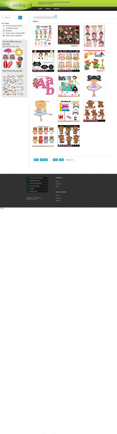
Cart (40, 8)
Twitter (57, 195)
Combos (31, 188)
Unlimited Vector (10, 28)
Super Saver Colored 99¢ (14, 33)
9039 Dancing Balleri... (43, 86)
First (36, 160)
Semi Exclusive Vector (12, 26)
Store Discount (40, 17)
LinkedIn (58, 200)
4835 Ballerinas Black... (94, 86)
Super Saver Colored (34, 183)
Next (55, 160)
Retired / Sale (32, 191)
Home (57, 181)
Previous (44, 160)
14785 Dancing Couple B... (69, 36)
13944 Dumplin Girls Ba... (94, 36)
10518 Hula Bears (94, 61)
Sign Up (56, 8)
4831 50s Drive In (69, 111)
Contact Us (59, 184)
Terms (57, 186)
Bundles (7, 31)
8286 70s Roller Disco (69, 86)
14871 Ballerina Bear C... (43, 36)
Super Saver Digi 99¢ (12, 36)
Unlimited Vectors (33, 180)
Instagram (58, 198)
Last (61, 160)
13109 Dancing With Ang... (43, 61)
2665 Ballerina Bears (94, 111)
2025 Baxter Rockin (69, 136)
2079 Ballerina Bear (43, 136)
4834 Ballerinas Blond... (43, 111)
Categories (51, 17)
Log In (48, 8)
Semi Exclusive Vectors (35, 178)
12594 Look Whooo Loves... (69, 61)
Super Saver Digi (33, 186)
